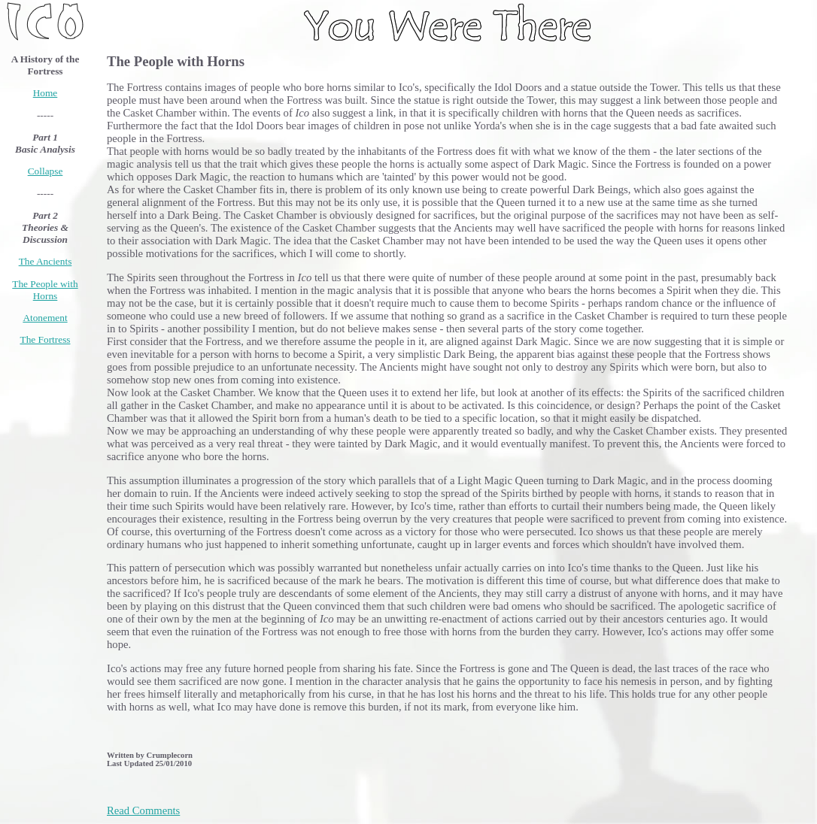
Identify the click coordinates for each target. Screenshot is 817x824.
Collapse (45, 171)
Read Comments (143, 810)
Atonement (45, 317)
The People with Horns (44, 289)
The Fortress (45, 339)
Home (45, 92)
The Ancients (45, 261)
